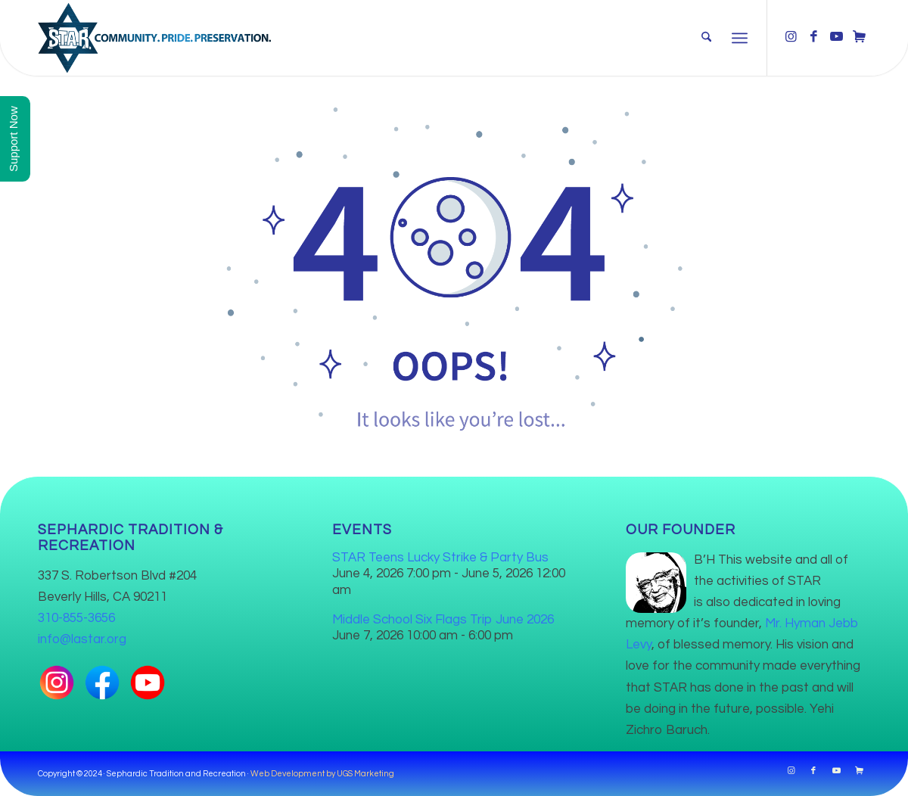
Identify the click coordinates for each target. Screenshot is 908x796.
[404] (454, 264)
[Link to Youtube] (836, 37)
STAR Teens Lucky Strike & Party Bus (440, 557)
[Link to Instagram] (790, 37)
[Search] (706, 38)
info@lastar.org (82, 639)
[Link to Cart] (858, 37)
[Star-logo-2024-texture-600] (154, 38)
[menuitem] (706, 38)
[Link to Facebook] (813, 37)
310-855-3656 (76, 618)
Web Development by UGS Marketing (322, 774)
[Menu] (740, 38)
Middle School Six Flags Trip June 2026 (443, 620)
